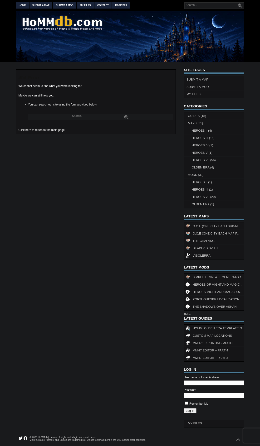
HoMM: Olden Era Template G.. (215, 328)
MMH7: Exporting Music (209, 343)
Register (121, 5)
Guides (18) (197, 116)
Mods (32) (196, 175)
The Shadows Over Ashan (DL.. (210, 307)
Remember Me (198, 403)
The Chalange (201, 241)
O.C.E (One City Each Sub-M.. (213, 226)
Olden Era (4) (203, 167)
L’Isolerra (198, 256)
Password (190, 390)
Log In (190, 410)
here (28, 130)
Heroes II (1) (202, 182)
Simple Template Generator (213, 277)
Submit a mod (65, 5)
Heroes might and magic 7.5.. (214, 292)
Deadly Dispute (202, 248)
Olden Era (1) (203, 204)
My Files (85, 5)
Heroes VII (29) (204, 197)
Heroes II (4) (202, 130)
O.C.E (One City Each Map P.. (212, 234)
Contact (103, 5)
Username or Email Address (201, 377)
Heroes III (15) (203, 138)
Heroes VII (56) (204, 160)
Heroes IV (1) (202, 145)
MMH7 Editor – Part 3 (207, 358)
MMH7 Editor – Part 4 (207, 351)
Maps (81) (195, 123)
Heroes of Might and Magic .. (214, 285)
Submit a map (41, 5)
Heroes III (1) (202, 189)
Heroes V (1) (202, 152)
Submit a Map (197, 79)
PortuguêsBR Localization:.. (214, 299)
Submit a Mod (197, 87)
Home (22, 5)
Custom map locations (209, 336)
